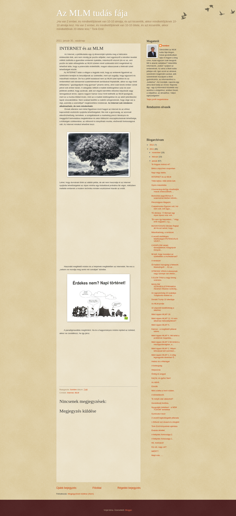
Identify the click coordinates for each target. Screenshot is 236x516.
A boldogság (156, 366)
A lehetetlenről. (157, 395)
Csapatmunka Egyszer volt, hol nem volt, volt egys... (164, 207)
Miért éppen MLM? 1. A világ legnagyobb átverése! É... (163, 356)
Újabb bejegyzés (66, 487)
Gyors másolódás (158, 185)
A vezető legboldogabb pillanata (165, 418)
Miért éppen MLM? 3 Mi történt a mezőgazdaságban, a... (165, 343)
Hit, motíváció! (157, 443)
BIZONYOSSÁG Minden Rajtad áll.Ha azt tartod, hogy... (165, 227)
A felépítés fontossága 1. (162, 439)
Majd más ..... (157, 455)
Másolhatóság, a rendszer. (162, 232)
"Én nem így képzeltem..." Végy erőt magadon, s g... (165, 220)
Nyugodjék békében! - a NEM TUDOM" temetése (164, 408)
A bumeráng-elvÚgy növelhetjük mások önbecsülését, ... (165, 190)
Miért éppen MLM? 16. (161, 314)
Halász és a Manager (160, 361)
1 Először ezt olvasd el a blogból (165, 422)
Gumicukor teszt (158, 414)
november (156, 152)
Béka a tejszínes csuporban (163, 168)
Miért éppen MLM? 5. (160, 325)
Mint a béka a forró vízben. (162, 390)
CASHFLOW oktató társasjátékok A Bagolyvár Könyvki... (163, 247)
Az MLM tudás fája (92, 13)
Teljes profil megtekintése (157, 99)
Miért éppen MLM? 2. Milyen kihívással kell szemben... (163, 349)
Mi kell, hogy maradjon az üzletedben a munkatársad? (164, 255)
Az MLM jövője (157, 304)
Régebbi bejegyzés (129, 487)
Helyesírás (156, 370)
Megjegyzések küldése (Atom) (81, 494)
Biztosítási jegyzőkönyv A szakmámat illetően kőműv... (164, 197)
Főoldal (96, 487)
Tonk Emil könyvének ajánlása (164, 426)
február (155, 157)
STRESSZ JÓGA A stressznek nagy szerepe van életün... (164, 272)
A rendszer (156, 261)
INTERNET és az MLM (161, 177)
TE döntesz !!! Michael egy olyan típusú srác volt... (163, 214)
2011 (152, 149)
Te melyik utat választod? (162, 399)
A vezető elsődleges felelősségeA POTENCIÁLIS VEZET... (164, 238)
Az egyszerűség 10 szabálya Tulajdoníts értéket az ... (163, 294)
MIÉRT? (154, 451)
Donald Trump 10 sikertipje (162, 299)
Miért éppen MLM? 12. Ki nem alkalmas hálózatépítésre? (164, 319)
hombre (165, 46)
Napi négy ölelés (158, 172)
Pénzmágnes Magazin (161, 202)
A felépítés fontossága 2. (162, 434)
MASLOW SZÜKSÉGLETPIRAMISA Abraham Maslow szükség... (164, 286)
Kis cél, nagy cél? (158, 447)
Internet (70, 393)
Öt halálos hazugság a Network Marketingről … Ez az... (164, 266)
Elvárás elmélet (158, 430)
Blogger (128, 510)
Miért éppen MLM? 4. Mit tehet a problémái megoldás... (165, 336)
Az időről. (155, 382)
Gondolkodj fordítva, (160, 403)
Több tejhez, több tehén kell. (163, 181)
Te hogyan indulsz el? (160, 164)
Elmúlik (154, 386)
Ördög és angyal (158, 374)
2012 (152, 145)
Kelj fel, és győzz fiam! (161, 378)
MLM (77, 393)
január (155, 161)
